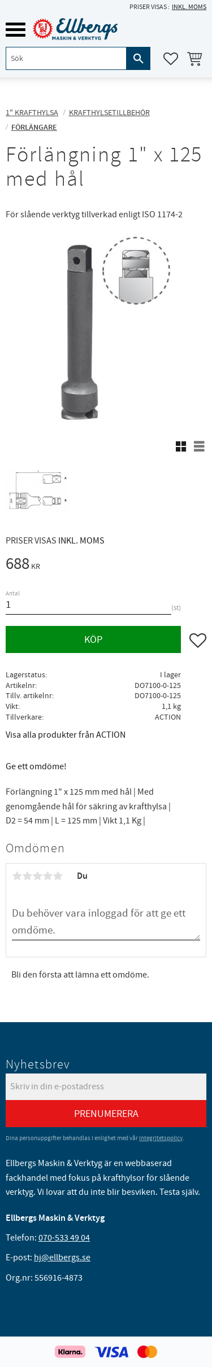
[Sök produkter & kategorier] (66, 58)
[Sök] (138, 58)
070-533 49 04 (64, 1237)
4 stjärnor (47, 876)
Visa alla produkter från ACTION (66, 735)
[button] (15, 30)
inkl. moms (189, 7)
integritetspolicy (161, 1138)
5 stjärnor (58, 876)
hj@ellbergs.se (62, 1257)
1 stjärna (17, 876)
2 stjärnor (27, 876)
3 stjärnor (37, 876)
